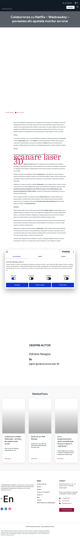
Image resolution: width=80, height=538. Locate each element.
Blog (38, 497)
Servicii (39, 486)
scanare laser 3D (37, 159)
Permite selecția (40, 285)
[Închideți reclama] (73, 251)
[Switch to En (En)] (77, 3)
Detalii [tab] (40, 256)
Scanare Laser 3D (41, 484)
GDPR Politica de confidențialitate (46, 502)
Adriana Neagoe (40, 354)
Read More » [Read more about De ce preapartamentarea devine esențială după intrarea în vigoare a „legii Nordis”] (61, 458)
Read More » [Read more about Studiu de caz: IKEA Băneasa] (34, 458)
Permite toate (63, 285)
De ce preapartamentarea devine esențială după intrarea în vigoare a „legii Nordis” (65, 441)
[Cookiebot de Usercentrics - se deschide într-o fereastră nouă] (63, 252)
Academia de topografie (43, 492)
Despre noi (40, 494)
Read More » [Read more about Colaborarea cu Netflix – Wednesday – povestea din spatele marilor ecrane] (8, 458)
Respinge (17, 285)
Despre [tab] (63, 256)
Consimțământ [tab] (16, 256)
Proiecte (39, 489)
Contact (39, 500)
